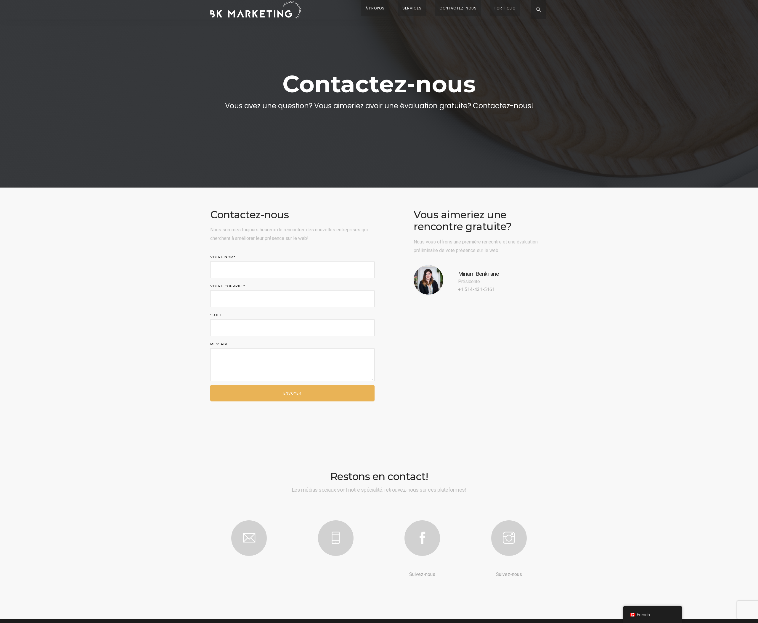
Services (445, 9)
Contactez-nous (482, 9)
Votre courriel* (292, 297)
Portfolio (520, 9)
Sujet (292, 326)
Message (292, 363)
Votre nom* (292, 268)
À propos (416, 9)
